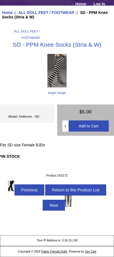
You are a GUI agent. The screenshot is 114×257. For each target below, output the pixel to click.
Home (81, 4)
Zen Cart (90, 251)
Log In (99, 4)
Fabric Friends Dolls (54, 251)
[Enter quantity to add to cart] (65, 126)
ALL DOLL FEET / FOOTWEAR (46, 12)
